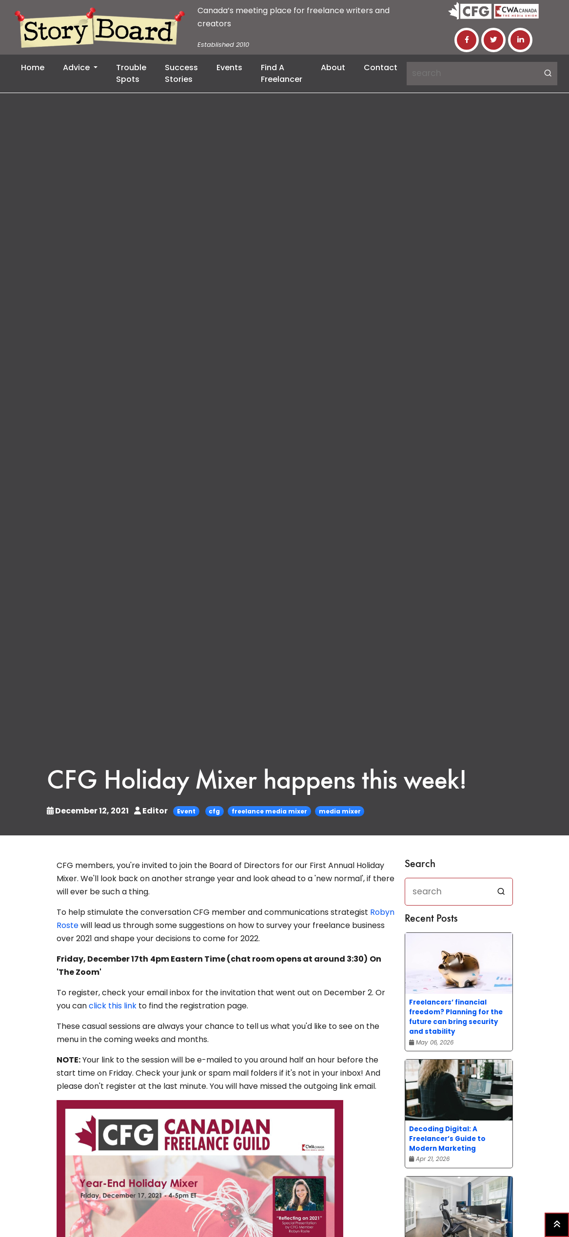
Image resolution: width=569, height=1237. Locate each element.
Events (229, 67)
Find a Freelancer (281, 73)
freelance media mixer (269, 811)
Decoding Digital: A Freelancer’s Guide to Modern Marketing (447, 1138)
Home (32, 67)
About (333, 67)
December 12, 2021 (88, 810)
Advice (77, 67)
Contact (380, 67)
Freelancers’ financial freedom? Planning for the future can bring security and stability (456, 1017)
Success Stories (181, 73)
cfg (214, 811)
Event (186, 811)
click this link (113, 1005)
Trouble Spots (131, 73)
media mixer (340, 811)
